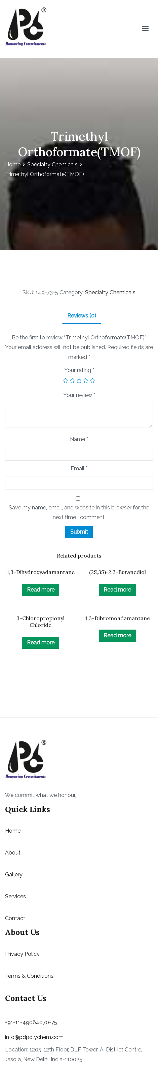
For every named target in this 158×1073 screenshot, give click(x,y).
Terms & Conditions (29, 976)
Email (79, 468)
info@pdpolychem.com (34, 1037)
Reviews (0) (81, 315)
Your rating (79, 370)
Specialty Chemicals (52, 164)
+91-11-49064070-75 (31, 1022)
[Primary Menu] (145, 29)
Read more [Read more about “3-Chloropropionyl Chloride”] (40, 642)
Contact (15, 918)
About (13, 852)
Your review (79, 395)
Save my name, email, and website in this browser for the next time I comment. (79, 512)
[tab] (82, 316)
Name (79, 439)
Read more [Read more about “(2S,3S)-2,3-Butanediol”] (117, 589)
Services (15, 896)
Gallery (14, 874)
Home (13, 164)
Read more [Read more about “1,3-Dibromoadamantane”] (117, 635)
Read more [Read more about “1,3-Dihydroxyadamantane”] (40, 589)
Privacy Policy (22, 954)
